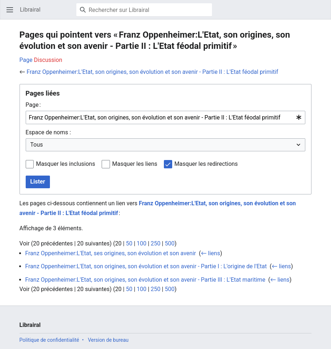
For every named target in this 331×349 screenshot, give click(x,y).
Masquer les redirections (206, 163)
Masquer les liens (134, 163)
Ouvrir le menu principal (12, 13)
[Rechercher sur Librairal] (144, 9)
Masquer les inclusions (65, 163)
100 (142, 243)
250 (156, 243)
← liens (210, 253)
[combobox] (166, 117)
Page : (33, 104)
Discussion (48, 59)
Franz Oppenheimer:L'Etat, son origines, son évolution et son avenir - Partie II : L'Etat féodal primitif (152, 71)
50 (129, 243)
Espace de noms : (48, 132)
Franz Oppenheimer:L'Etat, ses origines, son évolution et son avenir (110, 253)
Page (26, 59)
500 (169, 243)
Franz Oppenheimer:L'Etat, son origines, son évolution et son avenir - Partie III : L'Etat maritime (145, 279)
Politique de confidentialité (49, 340)
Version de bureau (108, 340)
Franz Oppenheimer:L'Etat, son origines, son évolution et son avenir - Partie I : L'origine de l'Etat (146, 266)
